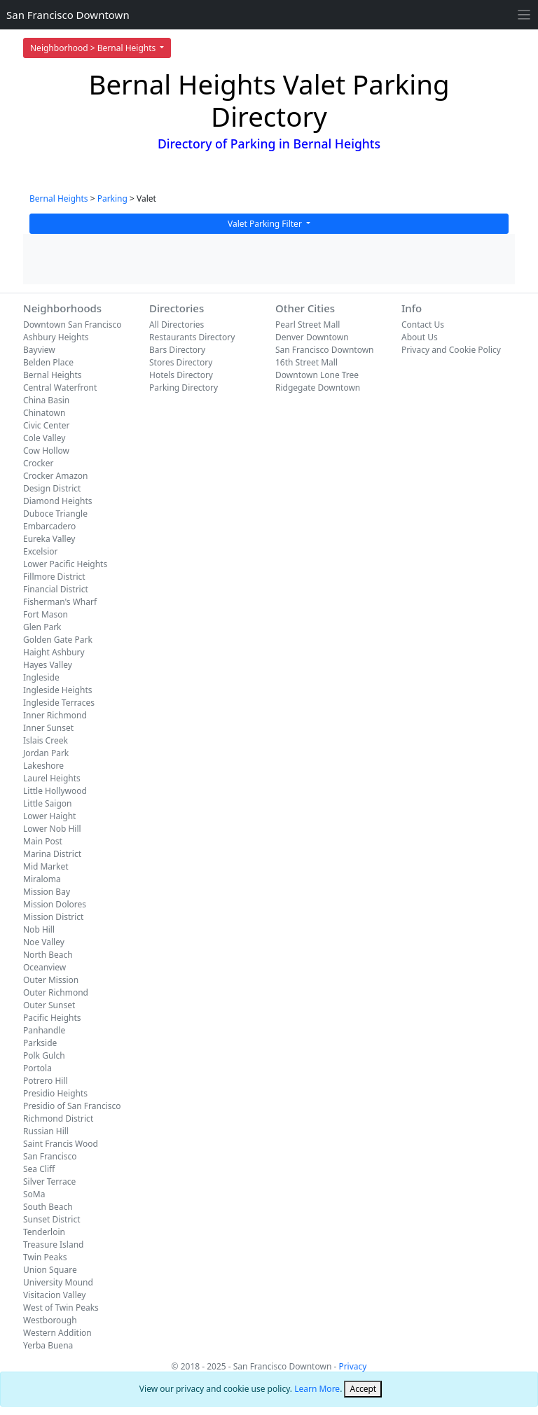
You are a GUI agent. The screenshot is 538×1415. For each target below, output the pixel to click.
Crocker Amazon (55, 476)
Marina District (52, 854)
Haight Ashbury (54, 652)
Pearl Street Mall (307, 324)
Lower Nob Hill (52, 829)
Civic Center (46, 425)
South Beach (48, 1207)
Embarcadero (49, 526)
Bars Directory (177, 350)
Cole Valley (44, 438)
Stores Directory (180, 362)
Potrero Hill (45, 1081)
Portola (37, 1068)
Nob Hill (39, 929)
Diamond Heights (57, 501)
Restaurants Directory (192, 337)
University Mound (58, 1282)
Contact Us (422, 324)
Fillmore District (54, 577)
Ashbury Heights (55, 337)
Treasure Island (53, 1244)
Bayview (39, 350)
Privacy (352, 1366)
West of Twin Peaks (61, 1307)
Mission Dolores (54, 904)
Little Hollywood (55, 791)
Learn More (317, 1389)
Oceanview (44, 967)
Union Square (50, 1270)
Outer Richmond (55, 992)
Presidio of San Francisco (72, 1106)
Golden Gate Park (57, 640)
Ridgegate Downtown (317, 387)
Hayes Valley (47, 665)
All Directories (176, 324)
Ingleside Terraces (59, 703)
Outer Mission (50, 980)
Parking (112, 198)
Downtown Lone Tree (317, 375)
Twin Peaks (45, 1257)
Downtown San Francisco (72, 324)
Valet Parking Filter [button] (266, 224)
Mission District (53, 917)
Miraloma (42, 879)
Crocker (38, 463)
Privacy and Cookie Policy (451, 350)
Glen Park (42, 627)
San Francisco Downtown (68, 15)
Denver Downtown (312, 337)
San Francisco (50, 1156)
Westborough (50, 1320)
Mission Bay (46, 892)
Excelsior (40, 551)
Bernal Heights (58, 198)
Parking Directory (183, 387)
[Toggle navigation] (524, 15)
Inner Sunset (48, 728)
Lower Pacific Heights (65, 564)
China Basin (46, 400)
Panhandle (44, 1030)
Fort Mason (45, 614)
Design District (52, 488)
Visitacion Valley (54, 1295)
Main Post (42, 841)
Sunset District (51, 1219)
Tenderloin (44, 1232)
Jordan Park (46, 753)
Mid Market (46, 866)
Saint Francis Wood (60, 1144)
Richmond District (58, 1118)
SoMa (34, 1194)
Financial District (55, 589)
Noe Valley (43, 942)
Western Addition (57, 1333)
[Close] (363, 1389)
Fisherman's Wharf (60, 602)
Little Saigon (47, 803)
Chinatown (44, 413)
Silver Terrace (49, 1181)
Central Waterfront (60, 387)
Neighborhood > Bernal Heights (94, 48)
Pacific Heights (52, 1018)
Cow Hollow (46, 450)
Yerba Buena (48, 1345)
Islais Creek (45, 740)
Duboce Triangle (55, 514)
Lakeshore (43, 766)
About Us (419, 337)
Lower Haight (49, 816)
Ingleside (41, 677)
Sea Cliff (39, 1169)
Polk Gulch (44, 1055)
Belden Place (48, 362)
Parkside (40, 1043)
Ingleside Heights (57, 690)
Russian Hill (46, 1131)
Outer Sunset (49, 1005)
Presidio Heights (55, 1093)
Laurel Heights (52, 778)
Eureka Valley (49, 539)
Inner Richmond (55, 715)
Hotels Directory (181, 375)
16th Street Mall (306, 362)
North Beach (48, 955)
